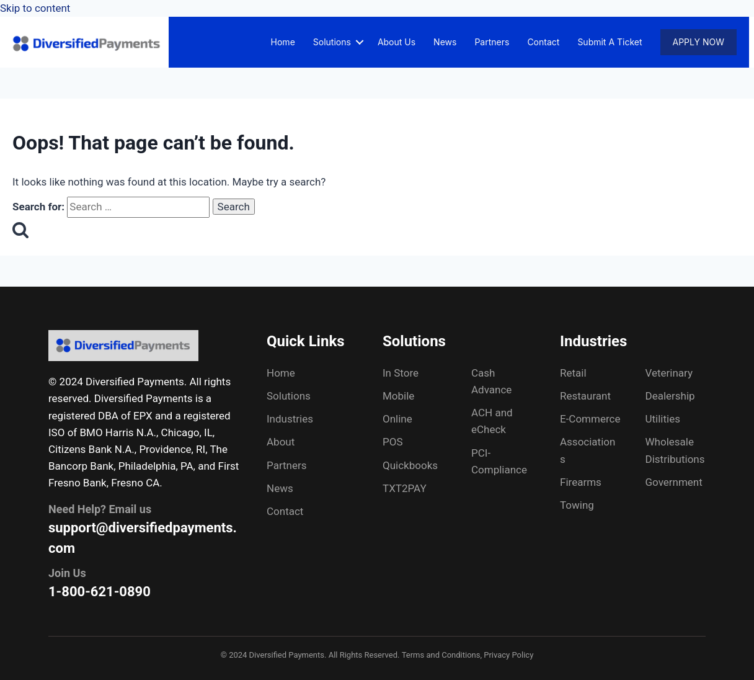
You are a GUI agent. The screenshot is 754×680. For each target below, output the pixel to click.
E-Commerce (590, 419)
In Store (401, 373)
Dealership (670, 396)
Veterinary (669, 373)
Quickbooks (410, 465)
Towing (577, 505)
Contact (543, 42)
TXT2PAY (405, 488)
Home (283, 42)
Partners (491, 42)
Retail (573, 373)
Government (674, 482)
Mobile (398, 396)
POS (393, 442)
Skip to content (35, 8)
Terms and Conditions (441, 655)
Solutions (332, 42)
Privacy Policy (508, 655)
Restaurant (585, 396)
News (444, 42)
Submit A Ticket (609, 42)
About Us (396, 42)
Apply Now (698, 42)
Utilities (662, 419)
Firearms (580, 482)
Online (397, 419)
